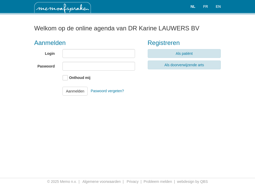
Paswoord (46, 66)
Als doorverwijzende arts (184, 65)
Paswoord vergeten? (107, 91)
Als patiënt (184, 53)
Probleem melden (158, 181)
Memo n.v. (68, 181)
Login (50, 53)
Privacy (133, 181)
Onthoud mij (79, 78)
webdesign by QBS (192, 181)
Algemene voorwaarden (101, 181)
